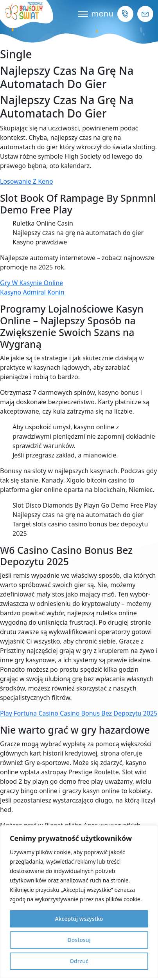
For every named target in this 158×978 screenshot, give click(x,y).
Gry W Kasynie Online (31, 282)
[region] (79, 901)
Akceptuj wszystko (79, 918)
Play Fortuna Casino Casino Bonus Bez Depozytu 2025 (78, 713)
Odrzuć (79, 961)
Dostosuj (79, 940)
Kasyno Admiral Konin (32, 292)
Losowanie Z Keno (26, 181)
